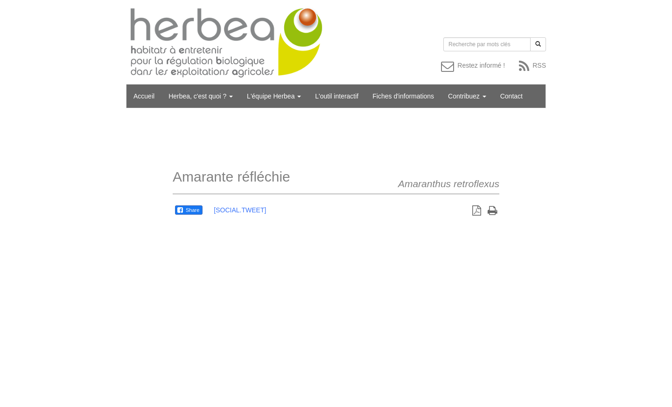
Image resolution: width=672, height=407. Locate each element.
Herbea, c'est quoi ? (200, 96)
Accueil (143, 96)
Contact (511, 96)
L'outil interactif (336, 96)
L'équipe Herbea (274, 96)
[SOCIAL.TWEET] (240, 210)
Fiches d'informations (403, 96)
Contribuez (467, 96)
